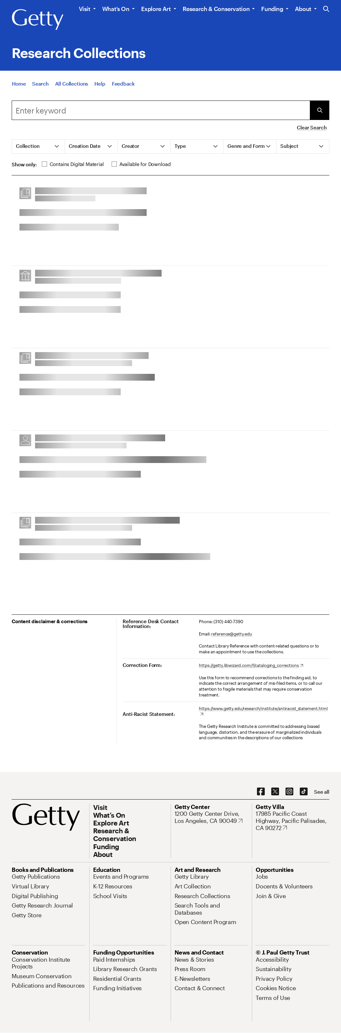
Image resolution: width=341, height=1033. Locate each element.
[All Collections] (71, 84)
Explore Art (156, 8)
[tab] (38, 146)
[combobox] (161, 110)
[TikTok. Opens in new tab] (304, 792)
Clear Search (311, 127)
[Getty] (38, 19)
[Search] (40, 84)
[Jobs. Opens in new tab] (262, 876)
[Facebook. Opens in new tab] (261, 792)
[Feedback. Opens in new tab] (123, 84)
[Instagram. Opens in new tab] (289, 792)
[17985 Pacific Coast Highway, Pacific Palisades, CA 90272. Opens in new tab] (292, 820)
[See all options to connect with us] (321, 792)
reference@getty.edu (231, 633)
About (303, 8)
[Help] (99, 84)
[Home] (19, 84)
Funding (272, 8)
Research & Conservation (216, 8)
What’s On (115, 8)
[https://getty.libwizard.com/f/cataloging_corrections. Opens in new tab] (251, 666)
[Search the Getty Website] (326, 9)
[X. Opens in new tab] (275, 792)
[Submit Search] (319, 110)
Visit (85, 8)
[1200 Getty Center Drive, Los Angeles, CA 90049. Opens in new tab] (211, 817)
